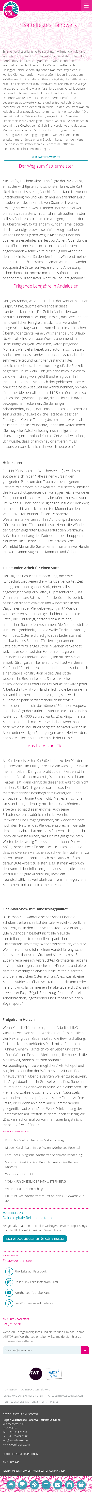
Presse (54, 1401)
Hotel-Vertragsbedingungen (65, 1395)
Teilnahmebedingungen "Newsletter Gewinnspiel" (34, 1470)
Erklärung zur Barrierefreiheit (23, 1395)
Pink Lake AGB (11, 1462)
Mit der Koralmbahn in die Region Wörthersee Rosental (42, 1148)
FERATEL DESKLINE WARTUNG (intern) (25, 1401)
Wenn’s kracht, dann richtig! (24, 1189)
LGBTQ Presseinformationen (20, 1453)
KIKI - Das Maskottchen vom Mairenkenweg (34, 1140)
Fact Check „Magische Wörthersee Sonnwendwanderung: (44, 1155)
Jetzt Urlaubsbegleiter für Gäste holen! (34, 1239)
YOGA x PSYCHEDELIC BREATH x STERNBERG (35, 1181)
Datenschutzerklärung (35, 1389)
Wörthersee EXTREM (19, 1174)
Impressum (10, 1389)
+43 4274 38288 (17, 1432)
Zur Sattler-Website (46, 157)
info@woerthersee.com (16, 1440)
